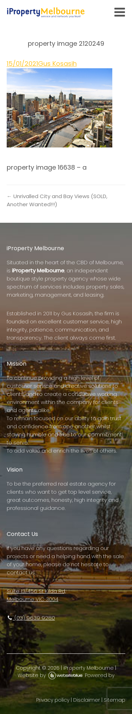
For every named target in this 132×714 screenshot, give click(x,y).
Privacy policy (52, 699)
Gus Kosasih (57, 63)
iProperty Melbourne (88, 667)
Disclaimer (86, 699)
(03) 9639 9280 (31, 617)
